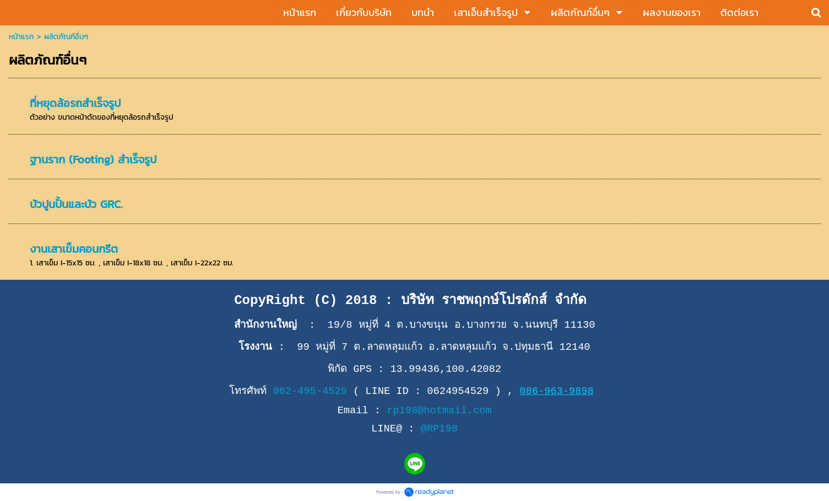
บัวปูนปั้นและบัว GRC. (76, 204)
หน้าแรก (21, 36)
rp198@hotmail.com (439, 410)
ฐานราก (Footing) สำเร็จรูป (93, 159)
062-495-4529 (309, 391)
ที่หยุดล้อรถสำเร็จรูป (75, 103)
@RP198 (439, 429)
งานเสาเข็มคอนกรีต (74, 249)
